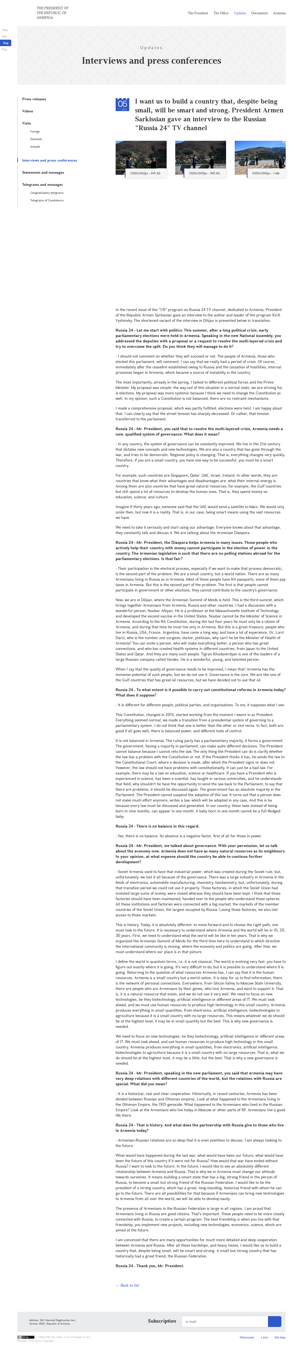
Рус (4, 36)
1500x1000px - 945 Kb (204, 173)
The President (198, 13)
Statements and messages (43, 172)
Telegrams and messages (42, 184)
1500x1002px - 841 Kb (145, 173)
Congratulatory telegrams (47, 193)
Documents (259, 13)
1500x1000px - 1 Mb (265, 173)
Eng (5, 43)
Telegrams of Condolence (47, 200)
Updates (240, 13)
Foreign (35, 131)
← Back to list (127, 1285)
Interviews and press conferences (49, 160)
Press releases (34, 99)
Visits (26, 123)
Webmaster (247, 1337)
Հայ (5, 30)
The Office (221, 13)
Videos (27, 111)
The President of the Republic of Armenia (53, 13)
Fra (4, 49)
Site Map (280, 1337)
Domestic (36, 139)
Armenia (279, 13)
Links (264, 1337)
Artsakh (35, 146)
